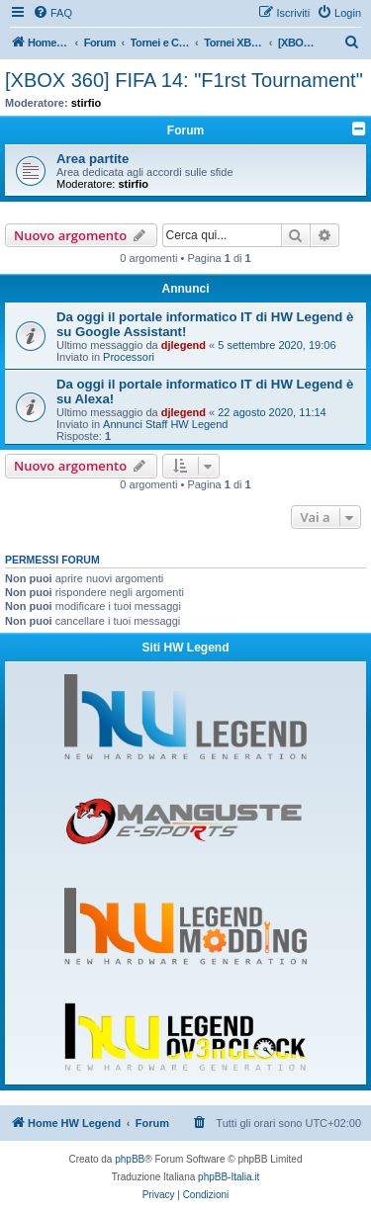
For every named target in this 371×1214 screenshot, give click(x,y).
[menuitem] (52, 13)
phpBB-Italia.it (228, 1176)
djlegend (183, 345)
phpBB (129, 1159)
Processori (128, 357)
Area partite (92, 158)
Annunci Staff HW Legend (165, 424)
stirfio (86, 103)
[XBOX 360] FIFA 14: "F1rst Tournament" (184, 80)
